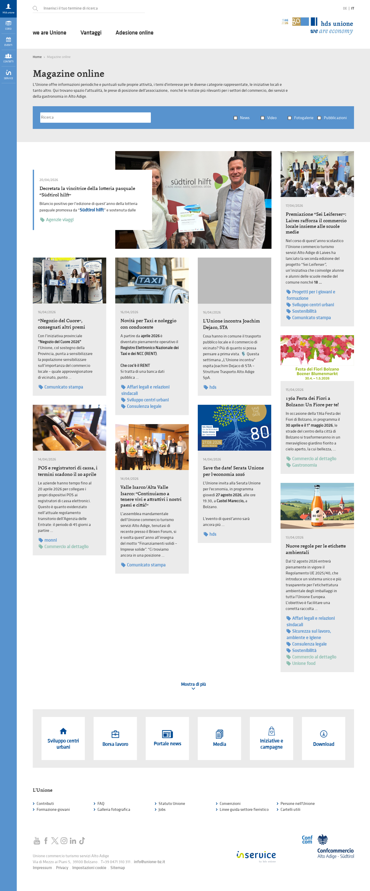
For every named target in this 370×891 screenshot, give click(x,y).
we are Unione (49, 33)
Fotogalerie (304, 118)
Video (272, 118)
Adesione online (134, 33)
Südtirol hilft (92, 210)
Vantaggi (90, 33)
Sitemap (117, 867)
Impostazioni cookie (89, 867)
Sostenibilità (301, 311)
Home (37, 57)
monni (48, 540)
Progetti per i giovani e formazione (310, 295)
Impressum (42, 867)
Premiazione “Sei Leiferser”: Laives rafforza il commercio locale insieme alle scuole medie (316, 223)
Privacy (62, 867)
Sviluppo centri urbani (310, 305)
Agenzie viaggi (56, 220)
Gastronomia (301, 465)
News (245, 118)
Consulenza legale (141, 406)
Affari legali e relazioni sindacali (145, 390)
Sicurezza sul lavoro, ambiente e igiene (308, 634)
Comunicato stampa (308, 318)
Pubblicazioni (335, 118)
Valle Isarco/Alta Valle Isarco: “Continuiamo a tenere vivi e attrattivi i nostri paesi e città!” (151, 496)
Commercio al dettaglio (311, 459)
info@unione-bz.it (149, 862)
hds (210, 387)
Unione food (300, 663)
